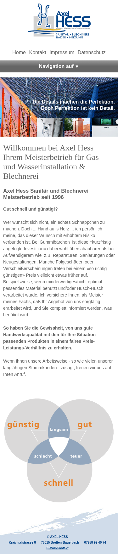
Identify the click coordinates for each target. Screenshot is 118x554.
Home (19, 52)
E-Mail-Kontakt (58, 548)
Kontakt (37, 52)
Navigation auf (56, 66)
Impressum (61, 52)
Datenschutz (92, 52)
